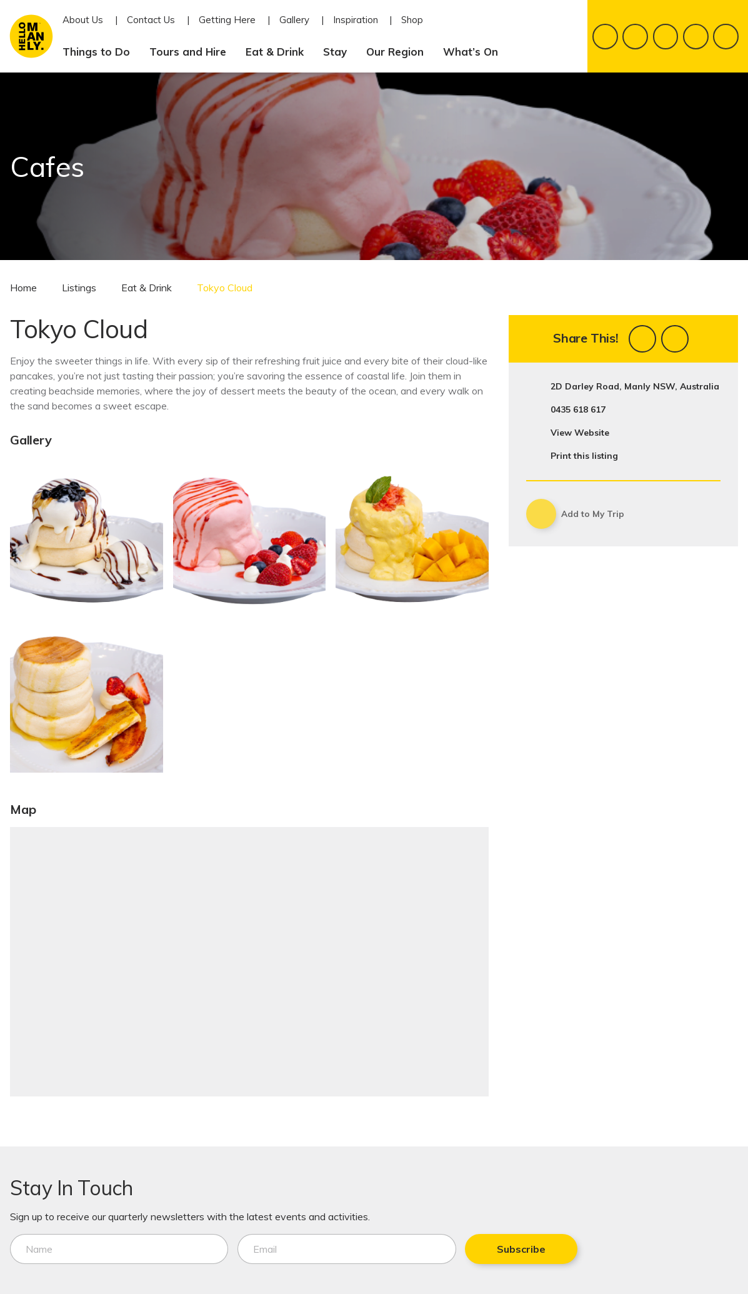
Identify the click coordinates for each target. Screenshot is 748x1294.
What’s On (475, 51)
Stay (340, 51)
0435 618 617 (578, 409)
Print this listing (584, 455)
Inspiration (355, 20)
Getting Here (227, 20)
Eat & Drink (280, 51)
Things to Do (101, 51)
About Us (82, 20)
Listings (79, 287)
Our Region (400, 51)
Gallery (294, 20)
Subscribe (446, 1249)
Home (23, 287)
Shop (412, 20)
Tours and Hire (192, 51)
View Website (580, 432)
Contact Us (151, 20)
